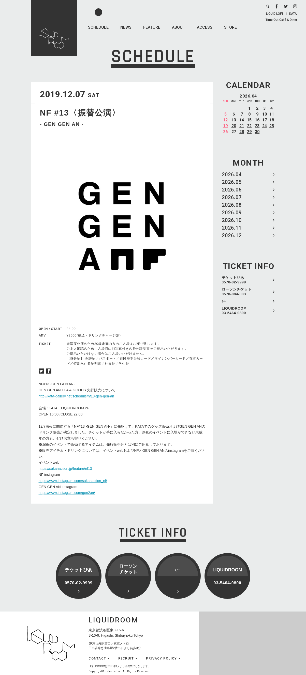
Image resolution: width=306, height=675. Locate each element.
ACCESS (204, 27)
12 (225, 120)
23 (257, 125)
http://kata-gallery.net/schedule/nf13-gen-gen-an (76, 396)
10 (264, 114)
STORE (230, 27)
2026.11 (232, 227)
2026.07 (232, 197)
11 (271, 114)
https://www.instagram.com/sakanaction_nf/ (73, 481)
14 (241, 120)
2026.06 (232, 189)
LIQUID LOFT (274, 13)
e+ (224, 301)
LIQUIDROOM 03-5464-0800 (234, 310)
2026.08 (232, 204)
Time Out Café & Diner (281, 20)
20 (233, 125)
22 (249, 125)
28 (241, 131)
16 (257, 120)
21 (241, 125)
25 (271, 125)
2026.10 (232, 220)
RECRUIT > (127, 658)
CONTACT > (99, 658)
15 (249, 120)
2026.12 (232, 235)
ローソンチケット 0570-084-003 (237, 291)
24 (264, 125)
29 (249, 131)
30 (257, 131)
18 (271, 120)
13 (233, 120)
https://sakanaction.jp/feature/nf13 (65, 469)
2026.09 (232, 212)
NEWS (126, 27)
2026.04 (232, 174)
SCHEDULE (98, 27)
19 (225, 125)
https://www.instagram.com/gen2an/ (67, 493)
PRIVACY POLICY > (163, 658)
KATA (293, 13)
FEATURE (151, 27)
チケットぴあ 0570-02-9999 (234, 280)
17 (264, 120)
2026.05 (232, 182)
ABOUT (178, 27)
